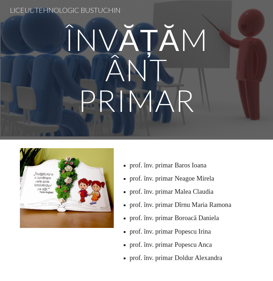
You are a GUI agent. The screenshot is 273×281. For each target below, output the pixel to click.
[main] (136, 69)
